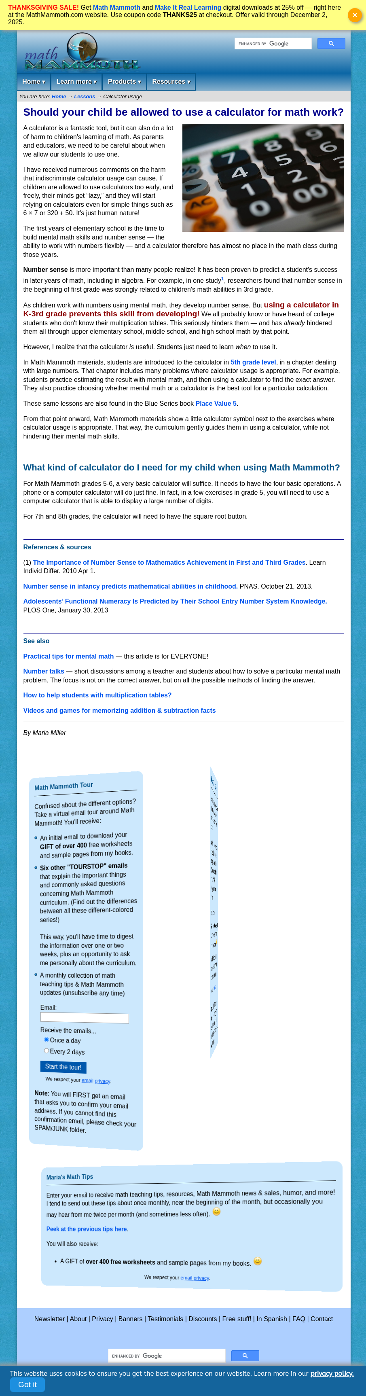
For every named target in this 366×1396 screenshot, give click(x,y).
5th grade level (253, 362)
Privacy (102, 1319)
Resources (171, 82)
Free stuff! (237, 1319)
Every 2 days (77, 1051)
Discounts (202, 1319)
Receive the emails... (77, 1030)
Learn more (77, 82)
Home (33, 82)
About (78, 1319)
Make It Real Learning (188, 7)
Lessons (84, 96)
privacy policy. (332, 1373)
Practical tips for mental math (68, 656)
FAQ (298, 1319)
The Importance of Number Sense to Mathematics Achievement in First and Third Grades (169, 562)
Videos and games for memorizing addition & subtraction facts (119, 710)
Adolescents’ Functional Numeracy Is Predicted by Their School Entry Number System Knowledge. (175, 601)
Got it (27, 1384)
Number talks (43, 671)
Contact (322, 1319)
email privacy (90, 1081)
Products (124, 82)
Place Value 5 (216, 403)
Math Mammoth (116, 7)
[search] (272, 43)
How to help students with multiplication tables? (97, 695)
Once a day (76, 1039)
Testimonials (165, 1319)
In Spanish (271, 1319)
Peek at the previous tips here (141, 1229)
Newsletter (49, 1319)
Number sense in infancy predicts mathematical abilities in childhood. (130, 586)
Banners (130, 1319)
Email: (68, 1006)
